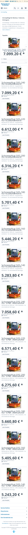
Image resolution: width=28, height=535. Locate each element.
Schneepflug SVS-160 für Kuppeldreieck (13, 229)
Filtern (4, 59)
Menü (4, 8)
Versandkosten (5, 523)
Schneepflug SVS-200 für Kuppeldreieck (13, 156)
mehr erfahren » (6, 29)
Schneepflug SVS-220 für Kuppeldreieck (13, 119)
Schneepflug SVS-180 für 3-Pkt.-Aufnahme (13, 412)
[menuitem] (4, 8)
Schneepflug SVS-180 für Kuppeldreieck (13, 192)
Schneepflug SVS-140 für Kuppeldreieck (13, 265)
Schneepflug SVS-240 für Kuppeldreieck (14, 50)
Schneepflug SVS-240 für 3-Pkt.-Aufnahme (13, 302)
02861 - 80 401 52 (10, 1)
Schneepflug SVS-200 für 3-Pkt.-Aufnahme (13, 375)
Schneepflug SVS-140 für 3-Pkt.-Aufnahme (13, 485)
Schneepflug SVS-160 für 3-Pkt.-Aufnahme (13, 448)
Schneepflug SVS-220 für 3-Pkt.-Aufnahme (13, 338)
